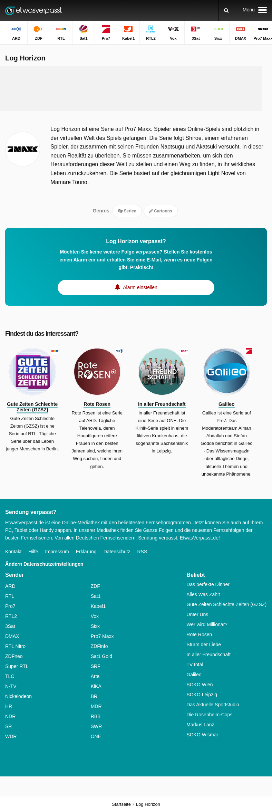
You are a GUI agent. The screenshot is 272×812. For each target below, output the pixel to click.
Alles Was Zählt (203, 594)
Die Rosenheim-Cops (209, 714)
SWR (96, 726)
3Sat (10, 626)
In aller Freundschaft (208, 654)
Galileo (194, 674)
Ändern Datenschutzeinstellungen (44, 564)
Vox (95, 616)
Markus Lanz (200, 724)
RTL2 (11, 616)
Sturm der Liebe (203, 644)
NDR (10, 716)
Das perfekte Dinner (208, 584)
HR (8, 706)
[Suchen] (226, 10)
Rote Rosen (199, 634)
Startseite (121, 804)
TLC (9, 676)
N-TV (11, 686)
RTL (9, 596)
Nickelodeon (18, 696)
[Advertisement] (132, 88)
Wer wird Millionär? (206, 624)
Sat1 (96, 596)
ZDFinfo (99, 646)
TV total (194, 664)
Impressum (57, 551)
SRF (95, 666)
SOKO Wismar (202, 734)
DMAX (12, 636)
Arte (95, 676)
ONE (96, 736)
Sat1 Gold (101, 656)
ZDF (95, 586)
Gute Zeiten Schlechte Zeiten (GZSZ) (226, 604)
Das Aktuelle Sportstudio (212, 704)
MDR (96, 706)
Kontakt (13, 551)
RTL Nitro (15, 646)
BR (94, 696)
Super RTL (16, 666)
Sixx (95, 626)
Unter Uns (197, 614)
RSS (142, 551)
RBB (96, 716)
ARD (10, 586)
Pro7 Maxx (102, 636)
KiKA (96, 686)
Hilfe (33, 551)
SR (8, 726)
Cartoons (160, 211)
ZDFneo (14, 656)
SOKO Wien (199, 684)
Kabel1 (98, 606)
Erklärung (86, 551)
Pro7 (10, 606)
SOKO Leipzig (201, 694)
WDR (11, 736)
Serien (127, 211)
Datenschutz (117, 551)
